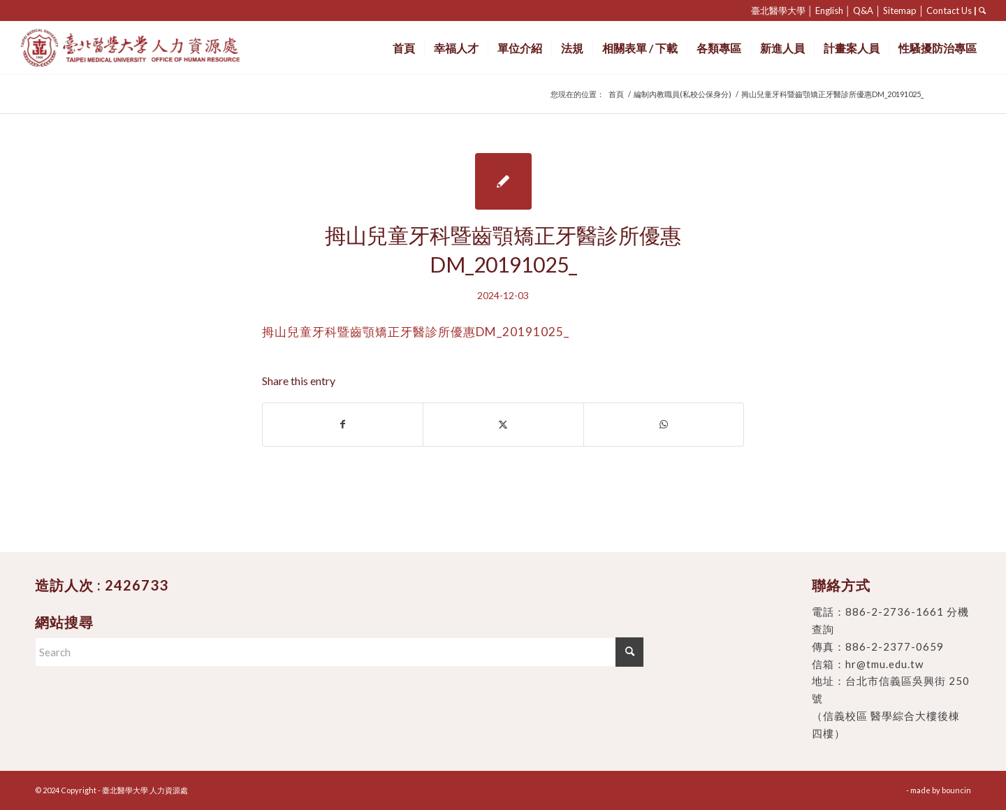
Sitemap (900, 10)
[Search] (339, 652)
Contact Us (949, 10)
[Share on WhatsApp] (663, 424)
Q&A (863, 10)
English (829, 10)
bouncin (956, 790)
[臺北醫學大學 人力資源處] (161, 48)
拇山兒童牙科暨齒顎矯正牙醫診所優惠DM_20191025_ (415, 331)
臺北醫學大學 (778, 10)
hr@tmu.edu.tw (884, 664)
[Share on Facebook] (343, 424)
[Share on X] (503, 424)
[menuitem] (404, 48)
